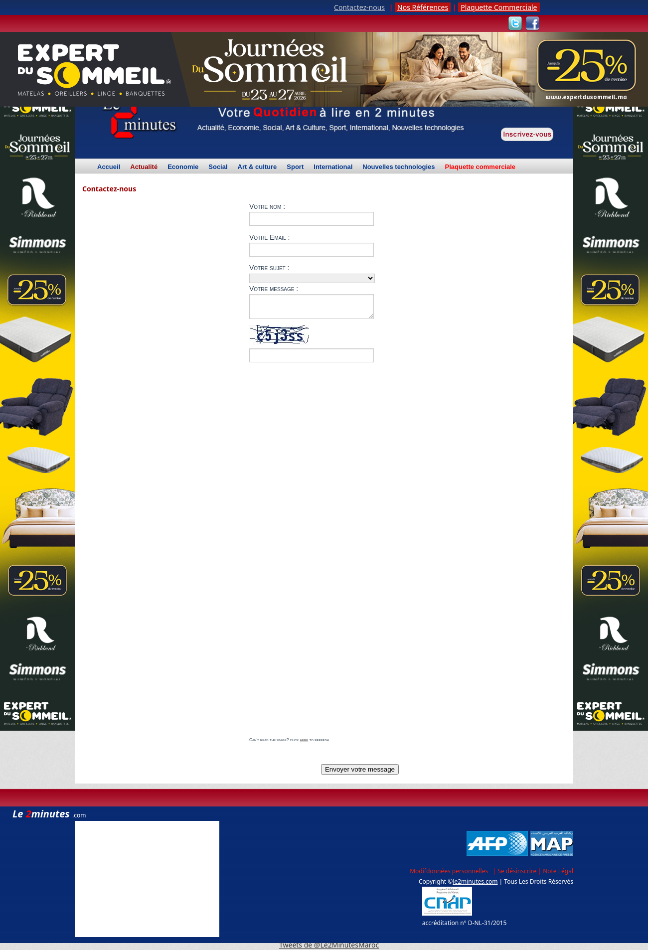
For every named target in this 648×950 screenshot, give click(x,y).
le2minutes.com (475, 881)
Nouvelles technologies (398, 167)
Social (217, 167)
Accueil (108, 167)
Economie (182, 167)
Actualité (144, 168)
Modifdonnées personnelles (449, 871)
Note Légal (558, 871)
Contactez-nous (359, 7)
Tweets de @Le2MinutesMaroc (329, 945)
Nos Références (422, 7)
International (333, 167)
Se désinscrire (517, 871)
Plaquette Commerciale (499, 7)
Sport (295, 167)
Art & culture (257, 167)
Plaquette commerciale (480, 167)
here (304, 739)
